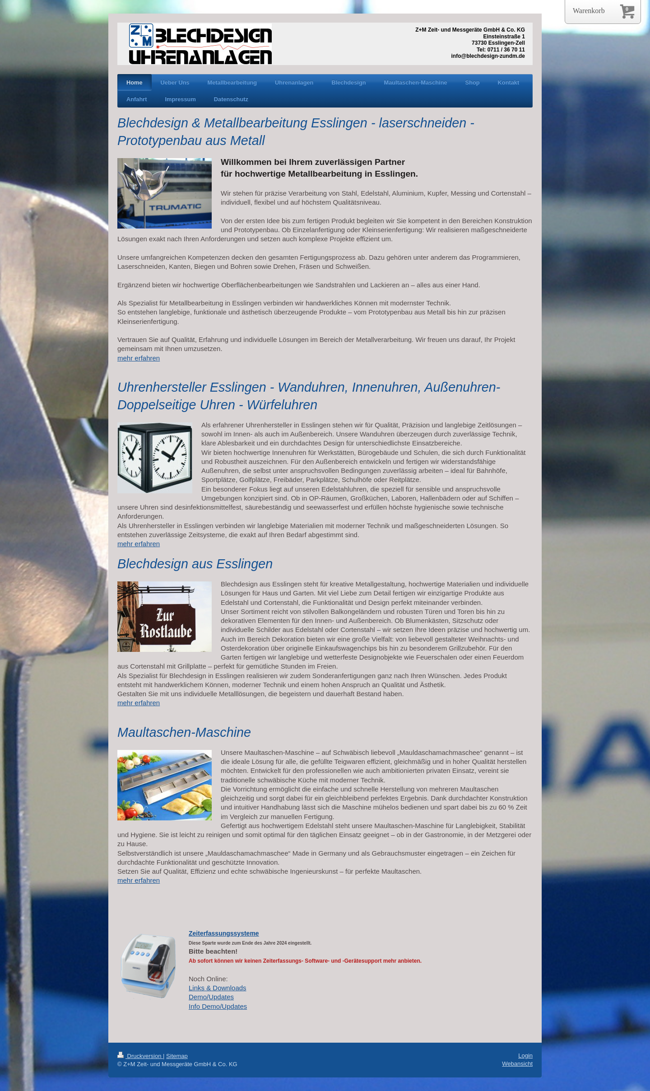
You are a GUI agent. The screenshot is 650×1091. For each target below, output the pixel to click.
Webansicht (517, 1063)
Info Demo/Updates (218, 1006)
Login (525, 1055)
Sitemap (177, 1056)
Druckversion (140, 1056)
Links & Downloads (217, 988)
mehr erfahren (138, 358)
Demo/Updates (211, 997)
